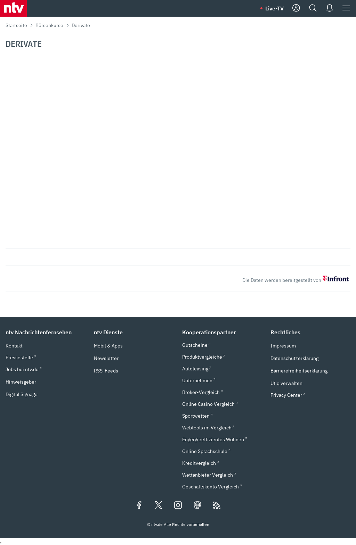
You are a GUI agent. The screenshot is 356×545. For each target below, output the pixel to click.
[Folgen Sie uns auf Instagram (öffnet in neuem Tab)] (178, 505)
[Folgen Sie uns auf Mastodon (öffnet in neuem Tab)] (197, 505)
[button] (46, 332)
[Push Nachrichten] (329, 8)
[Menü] (346, 8)
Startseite (16, 25)
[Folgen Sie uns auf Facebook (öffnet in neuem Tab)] (139, 505)
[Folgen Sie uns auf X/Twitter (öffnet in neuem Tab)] (158, 505)
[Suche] (313, 8)
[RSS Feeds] (217, 505)
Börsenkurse (49, 25)
